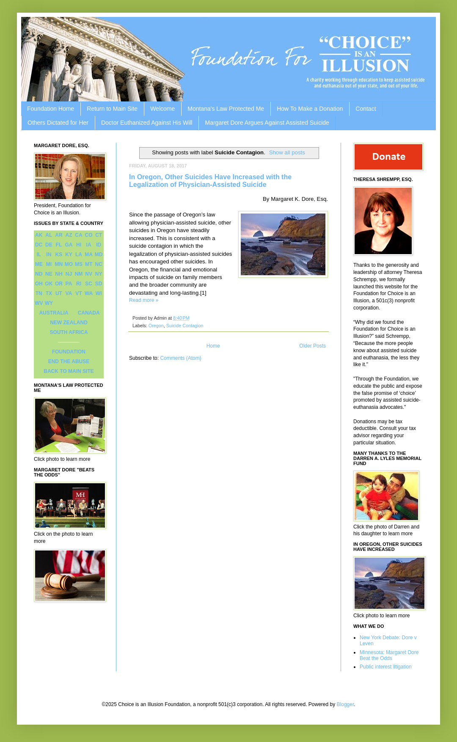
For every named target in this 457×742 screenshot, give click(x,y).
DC (38, 245)
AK (38, 235)
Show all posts (287, 152)
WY (49, 303)
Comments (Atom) (180, 358)
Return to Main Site (112, 108)
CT (98, 235)
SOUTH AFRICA (69, 332)
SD (98, 284)
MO (69, 264)
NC (98, 264)
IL (38, 254)
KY (68, 254)
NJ (69, 274)
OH (39, 284)
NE (48, 274)
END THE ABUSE (69, 361)
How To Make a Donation (310, 108)
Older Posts (312, 346)
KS (59, 254)
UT (58, 293)
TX (49, 293)
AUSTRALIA (53, 313)
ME (39, 264)
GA (68, 245)
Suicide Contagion (185, 325)
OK (48, 284)
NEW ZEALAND (69, 323)
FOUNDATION (68, 352)
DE (48, 245)
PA (69, 284)
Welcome (162, 108)
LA (78, 254)
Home (213, 346)
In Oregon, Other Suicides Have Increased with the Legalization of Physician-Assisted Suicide (210, 180)
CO (89, 235)
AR (58, 235)
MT (88, 264)
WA (89, 293)
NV (88, 274)
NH (58, 274)
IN (48, 254)
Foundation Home (50, 108)
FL (59, 245)
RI (78, 284)
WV (39, 303)
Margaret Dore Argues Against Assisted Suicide (267, 122)
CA (78, 235)
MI (49, 264)
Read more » (143, 300)
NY (98, 274)
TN (39, 293)
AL (48, 235)
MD (99, 254)
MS (79, 264)
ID (98, 245)
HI (78, 245)
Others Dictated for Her (58, 122)
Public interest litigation (386, 667)
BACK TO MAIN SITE (69, 371)
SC (88, 284)
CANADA (89, 313)
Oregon (156, 325)
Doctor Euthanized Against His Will (147, 122)
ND (38, 274)
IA (88, 245)
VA (69, 293)
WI (99, 293)
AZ (68, 235)
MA (89, 254)
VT (78, 293)
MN (59, 264)
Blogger (345, 704)
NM (79, 274)
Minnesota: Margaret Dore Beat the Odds (389, 655)
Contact (365, 108)
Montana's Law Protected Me (225, 108)
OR (59, 284)
